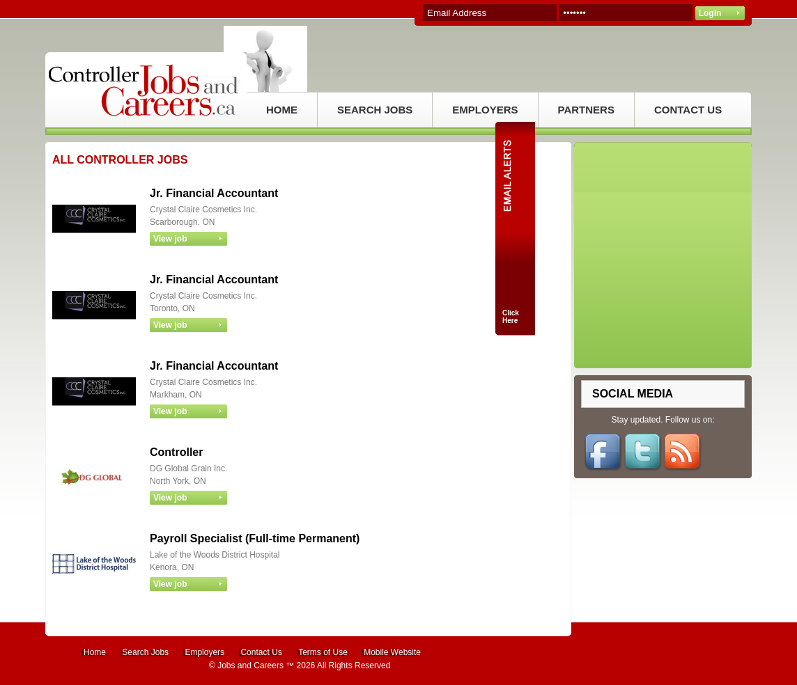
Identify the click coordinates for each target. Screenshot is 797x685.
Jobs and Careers (250, 665)
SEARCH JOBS (374, 110)
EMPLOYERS (485, 110)
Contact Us (260, 652)
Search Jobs (145, 652)
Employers (204, 652)
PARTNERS (586, 110)
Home (95, 652)
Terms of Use (323, 652)
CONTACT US (688, 110)
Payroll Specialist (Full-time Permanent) (254, 538)
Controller (176, 452)
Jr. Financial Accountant (214, 193)
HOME (281, 110)
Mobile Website (392, 652)
